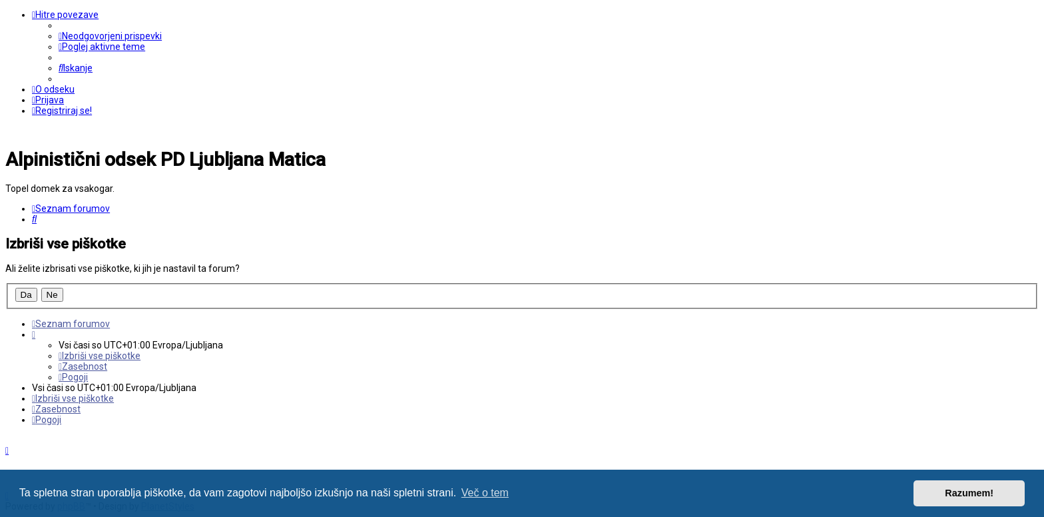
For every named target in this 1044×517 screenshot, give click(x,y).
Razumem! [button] (969, 493)
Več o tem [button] (485, 492)
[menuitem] (110, 36)
